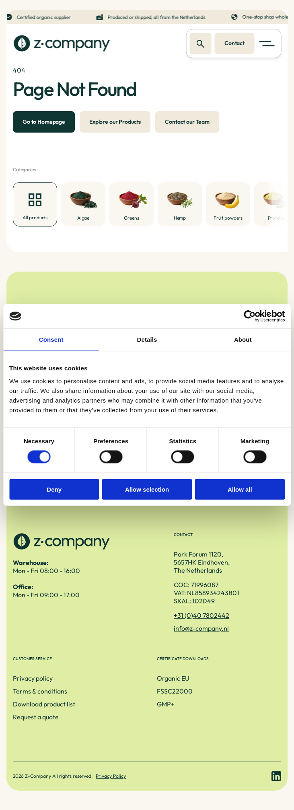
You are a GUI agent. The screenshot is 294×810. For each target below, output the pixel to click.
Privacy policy (33, 678)
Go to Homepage (44, 121)
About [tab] (243, 339)
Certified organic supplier (44, 17)
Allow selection (147, 489)
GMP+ (166, 704)
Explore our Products (115, 121)
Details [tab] (147, 339)
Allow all (240, 489)
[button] (268, 43)
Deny (54, 489)
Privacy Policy (111, 776)
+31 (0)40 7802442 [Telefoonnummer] (201, 615)
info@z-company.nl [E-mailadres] (201, 628)
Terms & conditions (40, 691)
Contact (234, 43)
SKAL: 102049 (194, 601)
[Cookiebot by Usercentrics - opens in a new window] (249, 316)
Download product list (44, 704)
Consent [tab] (51, 339)
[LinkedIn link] (276, 776)
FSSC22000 (175, 691)
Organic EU (173, 678)
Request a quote (36, 717)
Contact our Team (187, 121)
